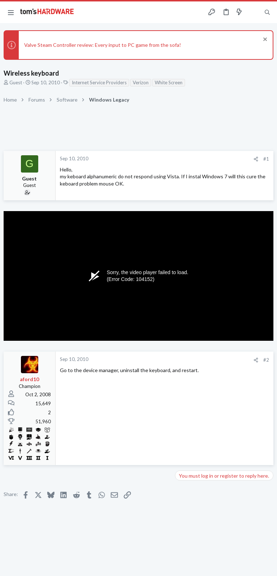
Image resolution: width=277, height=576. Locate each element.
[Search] (267, 12)
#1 (266, 159)
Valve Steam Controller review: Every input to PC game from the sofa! (102, 45)
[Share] (256, 159)
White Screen (169, 82)
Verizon (141, 82)
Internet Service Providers (99, 82)
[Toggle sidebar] (253, 12)
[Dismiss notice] (264, 40)
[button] (11, 12)
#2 (266, 360)
